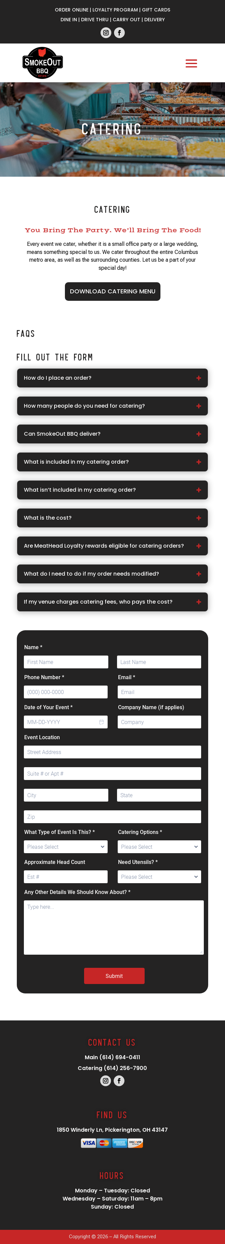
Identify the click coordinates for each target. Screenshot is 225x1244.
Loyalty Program (115, 9)
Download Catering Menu (112, 291)
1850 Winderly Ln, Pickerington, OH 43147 (112, 1130)
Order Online (71, 9)
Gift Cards (156, 9)
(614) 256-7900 (125, 1068)
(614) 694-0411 (119, 1057)
